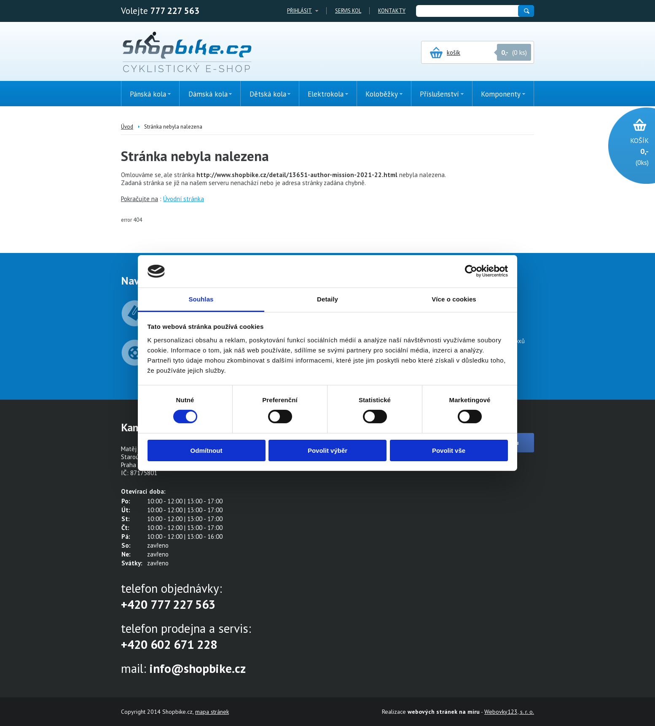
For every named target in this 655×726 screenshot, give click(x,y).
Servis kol (348, 10)
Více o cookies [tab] (454, 299)
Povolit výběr (327, 450)
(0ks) (627, 151)
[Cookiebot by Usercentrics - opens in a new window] (471, 271)
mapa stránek (212, 711)
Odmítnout (207, 450)
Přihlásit (299, 10)
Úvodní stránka (183, 199)
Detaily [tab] (327, 299)
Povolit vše (448, 450)
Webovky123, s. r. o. (509, 711)
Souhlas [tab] (200, 299)
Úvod (127, 126)
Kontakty (391, 10)
